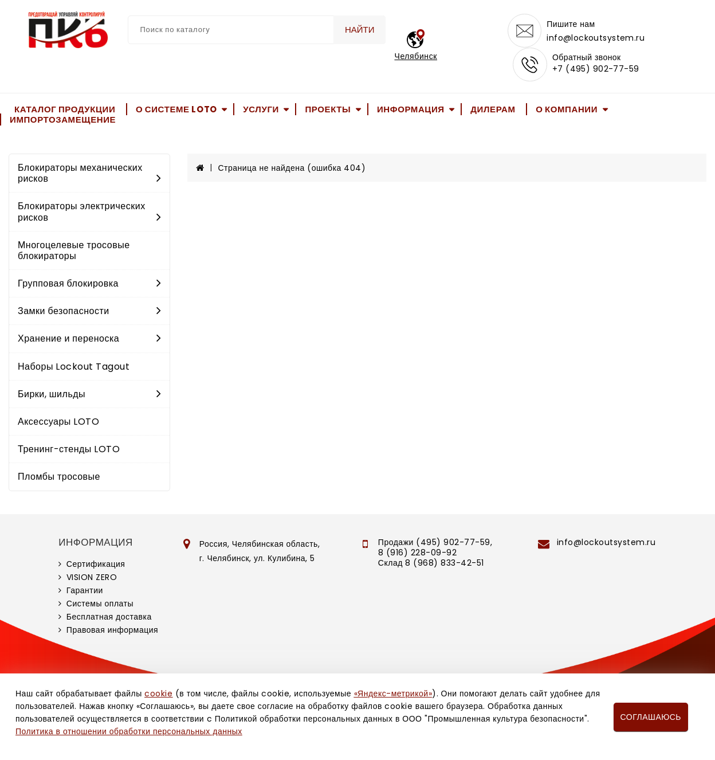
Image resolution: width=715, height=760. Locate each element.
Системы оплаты (99, 605)
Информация (411, 110)
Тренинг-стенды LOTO (69, 450)
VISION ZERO (91, 578)
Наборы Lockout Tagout (73, 367)
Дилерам (492, 110)
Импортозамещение (63, 121)
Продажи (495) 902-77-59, (435, 543)
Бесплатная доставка (109, 618)
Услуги (261, 110)
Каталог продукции (64, 110)
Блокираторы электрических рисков (89, 213)
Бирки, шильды (89, 395)
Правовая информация (112, 631)
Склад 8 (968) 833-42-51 (431, 564)
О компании (567, 110)
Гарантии (84, 591)
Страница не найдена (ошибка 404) (292, 169)
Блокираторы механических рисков (89, 174)
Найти (360, 29)
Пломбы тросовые (59, 477)
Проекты (328, 110)
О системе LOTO (176, 110)
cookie (158, 693)
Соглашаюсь (650, 717)
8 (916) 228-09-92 (417, 554)
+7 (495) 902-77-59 (595, 70)
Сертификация (95, 565)
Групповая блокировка (89, 284)
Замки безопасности (89, 312)
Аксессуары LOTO (58, 422)
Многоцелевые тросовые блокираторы (74, 252)
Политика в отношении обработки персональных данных (128, 731)
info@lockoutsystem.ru (596, 38)
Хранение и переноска (89, 339)
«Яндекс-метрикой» (393, 693)
